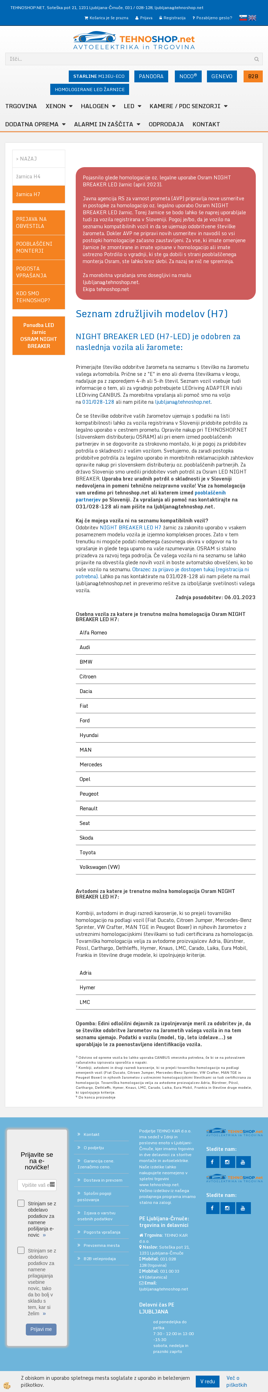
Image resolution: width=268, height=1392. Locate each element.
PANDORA (151, 76)
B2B (253, 76)
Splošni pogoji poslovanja (94, 1196)
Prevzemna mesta (102, 1245)
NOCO (188, 76)
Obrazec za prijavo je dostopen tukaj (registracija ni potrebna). (162, 572)
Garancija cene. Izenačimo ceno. (95, 1163)
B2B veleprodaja (100, 1258)
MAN (86, 750)
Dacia (86, 691)
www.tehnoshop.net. (159, 1184)
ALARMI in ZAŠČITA (103, 124)
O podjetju (94, 1147)
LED (129, 106)
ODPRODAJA (166, 124)
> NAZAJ (26, 159)
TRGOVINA (21, 106)
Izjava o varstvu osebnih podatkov (96, 1215)
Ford (85, 720)
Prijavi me (41, 1329)
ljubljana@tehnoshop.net (179, 7)
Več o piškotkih (236, 1382)
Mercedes (91, 764)
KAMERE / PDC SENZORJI (185, 106)
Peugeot (89, 794)
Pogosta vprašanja (102, 1232)
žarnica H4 (28, 176)
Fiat (84, 706)
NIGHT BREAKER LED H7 (131, 527)
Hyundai (89, 735)
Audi (85, 647)
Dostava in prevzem (103, 1180)
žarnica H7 (28, 194)
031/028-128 (98, 402)
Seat (85, 823)
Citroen (88, 676)
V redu (207, 1381)
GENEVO (221, 76)
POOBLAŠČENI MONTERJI (34, 247)
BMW (86, 662)
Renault (89, 808)
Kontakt (206, 124)
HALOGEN (95, 106)
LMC (85, 1002)
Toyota (88, 852)
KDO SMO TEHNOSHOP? (33, 296)
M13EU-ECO (99, 76)
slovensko (243, 18)
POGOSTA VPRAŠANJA (31, 272)
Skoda (86, 838)
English (252, 18)
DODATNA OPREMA (32, 124)
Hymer (87, 987)
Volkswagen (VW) (100, 867)
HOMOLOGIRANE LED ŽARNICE (90, 89)
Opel (85, 779)
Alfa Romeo (93, 632)
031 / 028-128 (138, 7)
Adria (85, 973)
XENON (56, 106)
